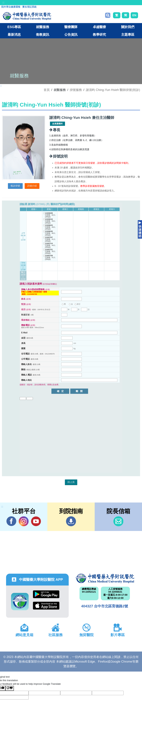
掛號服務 (76, 90)
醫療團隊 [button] (71, 27)
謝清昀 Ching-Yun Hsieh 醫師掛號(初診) (113, 90)
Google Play (46, 594)
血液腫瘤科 (57, 124)
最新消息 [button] (14, 34)
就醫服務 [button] (42, 27)
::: (3, 2)
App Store (46, 606)
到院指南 (71, 521)
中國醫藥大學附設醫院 (104, 578)
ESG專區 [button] (14, 27)
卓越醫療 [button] (99, 27)
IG (24, 521)
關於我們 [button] (127, 27)
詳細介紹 (32, 185)
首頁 (47, 90)
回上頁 (71, 482)
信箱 (118, 521)
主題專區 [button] (127, 34)
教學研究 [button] (99, 34)
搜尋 (107, 15)
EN (134, 15)
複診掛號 (15, 185)
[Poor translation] (9, 688)
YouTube (36, 521)
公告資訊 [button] (71, 34)
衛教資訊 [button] (42, 34)
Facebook (11, 521)
